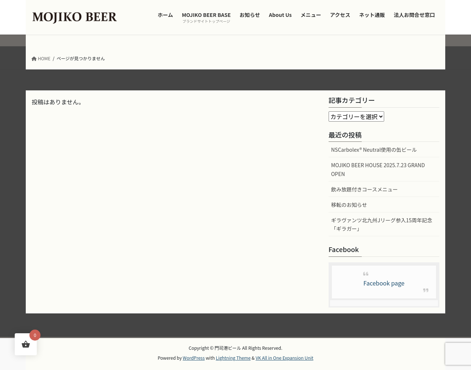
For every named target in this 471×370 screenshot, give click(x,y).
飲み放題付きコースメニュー (364, 189)
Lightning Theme (233, 358)
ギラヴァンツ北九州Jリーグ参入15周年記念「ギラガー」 (381, 224)
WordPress (194, 358)
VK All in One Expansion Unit (285, 358)
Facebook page (383, 283)
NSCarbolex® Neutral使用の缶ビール (374, 149)
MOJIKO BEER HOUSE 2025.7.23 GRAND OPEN (378, 169)
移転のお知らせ (349, 204)
